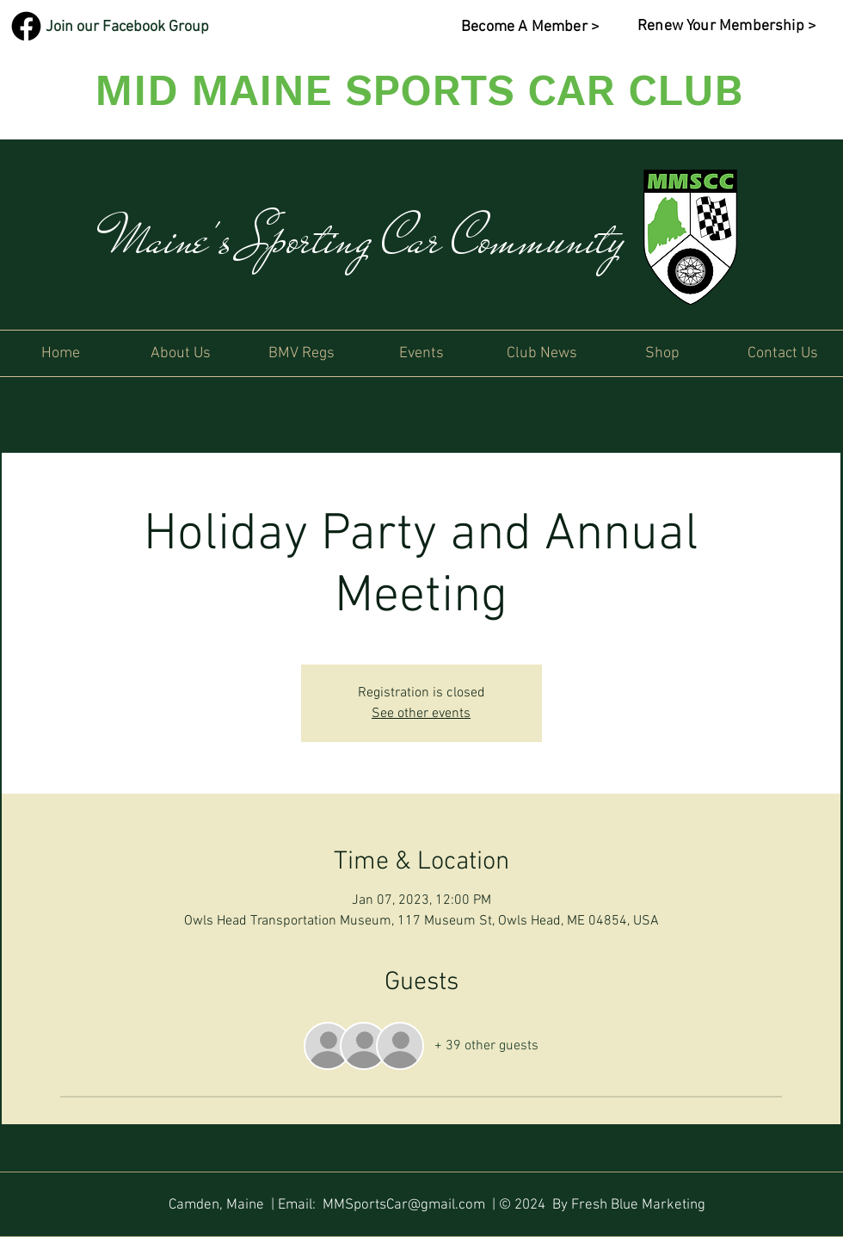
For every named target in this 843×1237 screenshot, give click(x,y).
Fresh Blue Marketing (638, 1205)
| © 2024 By (528, 1205)
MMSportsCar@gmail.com (404, 1205)
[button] (542, 353)
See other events (421, 713)
